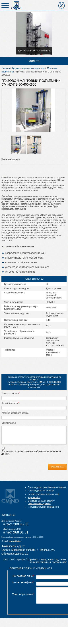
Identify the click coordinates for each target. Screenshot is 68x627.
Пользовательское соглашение (43, 512)
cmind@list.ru (15, 546)
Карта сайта (34, 503)
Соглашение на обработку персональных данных (41, 507)
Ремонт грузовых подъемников (43, 499)
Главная (5, 68)
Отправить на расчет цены (61, 5)
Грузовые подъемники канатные (28, 68)
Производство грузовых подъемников (47, 492)
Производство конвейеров (41, 496)
